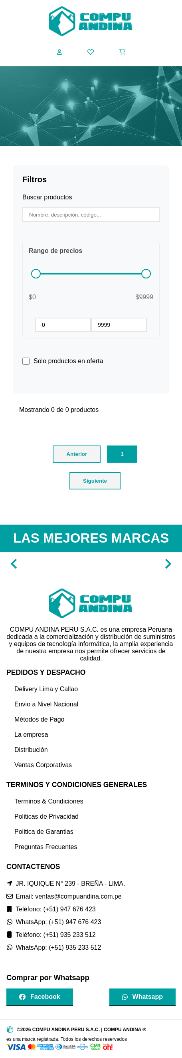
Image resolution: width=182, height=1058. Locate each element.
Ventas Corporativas (43, 765)
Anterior (76, 454)
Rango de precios (55, 250)
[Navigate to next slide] (168, 564)
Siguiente (95, 481)
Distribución (31, 749)
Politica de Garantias (43, 831)
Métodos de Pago (39, 719)
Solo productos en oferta (68, 361)
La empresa (31, 734)
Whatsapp (142, 996)
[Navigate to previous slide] (14, 564)
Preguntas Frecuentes (45, 846)
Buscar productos (47, 197)
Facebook (39, 996)
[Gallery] (91, 564)
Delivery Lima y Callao (46, 689)
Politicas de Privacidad (46, 816)
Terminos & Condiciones (48, 801)
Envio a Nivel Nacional (46, 704)
